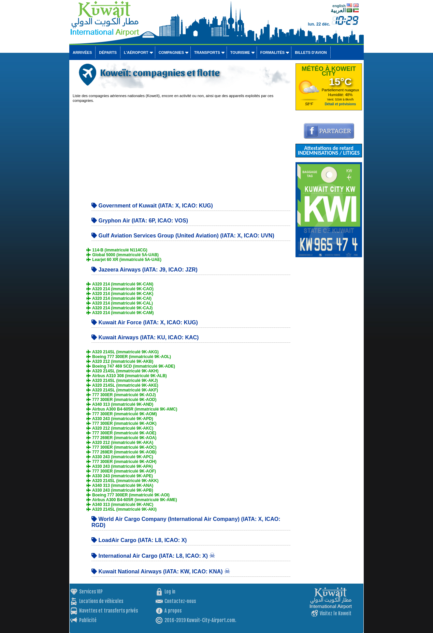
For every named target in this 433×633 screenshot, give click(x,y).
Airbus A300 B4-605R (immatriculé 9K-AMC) (131, 409)
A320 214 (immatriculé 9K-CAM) (120, 312)
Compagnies (171, 52)
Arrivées (82, 52)
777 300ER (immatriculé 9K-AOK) (121, 423)
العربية (338, 10)
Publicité (88, 620)
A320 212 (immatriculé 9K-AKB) (119, 361)
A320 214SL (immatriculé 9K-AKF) (122, 390)
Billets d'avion (311, 52)
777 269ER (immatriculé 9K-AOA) (121, 437)
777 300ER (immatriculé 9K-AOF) (121, 471)
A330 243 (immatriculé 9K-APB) (119, 490)
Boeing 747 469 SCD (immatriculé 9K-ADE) (130, 366)
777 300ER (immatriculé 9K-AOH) (121, 461)
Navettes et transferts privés (108, 611)
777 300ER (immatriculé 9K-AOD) (121, 399)
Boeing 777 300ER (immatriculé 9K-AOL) (128, 356)
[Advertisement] (181, 150)
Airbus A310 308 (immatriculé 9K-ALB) (126, 375)
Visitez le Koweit (335, 613)
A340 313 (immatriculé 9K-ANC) (119, 504)
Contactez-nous (180, 601)
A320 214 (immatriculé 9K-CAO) (120, 289)
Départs (108, 52)
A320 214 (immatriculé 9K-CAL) (119, 303)
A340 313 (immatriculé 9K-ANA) (119, 485)
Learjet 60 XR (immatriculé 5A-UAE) (123, 259)
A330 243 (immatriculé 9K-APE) (119, 476)
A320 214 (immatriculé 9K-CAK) (119, 293)
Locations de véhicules (101, 601)
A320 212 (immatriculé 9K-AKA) (119, 442)
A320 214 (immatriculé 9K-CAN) (119, 284)
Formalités (272, 52)
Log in (169, 592)
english (339, 6)
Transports (207, 52)
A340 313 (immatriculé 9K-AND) (119, 404)
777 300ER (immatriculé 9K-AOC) (121, 447)
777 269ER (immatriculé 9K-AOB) (121, 452)
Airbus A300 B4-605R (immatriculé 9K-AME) (131, 499)
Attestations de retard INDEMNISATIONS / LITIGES (329, 150)
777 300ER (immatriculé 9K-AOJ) (121, 394)
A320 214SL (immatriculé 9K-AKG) (122, 352)
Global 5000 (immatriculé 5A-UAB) (122, 254)
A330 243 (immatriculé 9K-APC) (119, 456)
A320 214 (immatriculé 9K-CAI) (118, 298)
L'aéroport (136, 52)
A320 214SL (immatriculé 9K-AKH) (122, 371)
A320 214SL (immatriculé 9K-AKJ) (122, 380)
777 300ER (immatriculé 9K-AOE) (121, 433)
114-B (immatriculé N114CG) (116, 250)
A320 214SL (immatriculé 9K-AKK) (122, 480)
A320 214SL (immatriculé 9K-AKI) (121, 509)
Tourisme (240, 52)
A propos (173, 611)
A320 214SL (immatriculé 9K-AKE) (122, 385)
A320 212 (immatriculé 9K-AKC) (119, 428)
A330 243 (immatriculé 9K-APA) (119, 466)
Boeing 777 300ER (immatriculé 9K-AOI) (128, 495)
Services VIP (91, 592)
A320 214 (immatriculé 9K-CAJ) (119, 308)
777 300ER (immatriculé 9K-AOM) (121, 414)
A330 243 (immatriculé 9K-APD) (119, 418)
